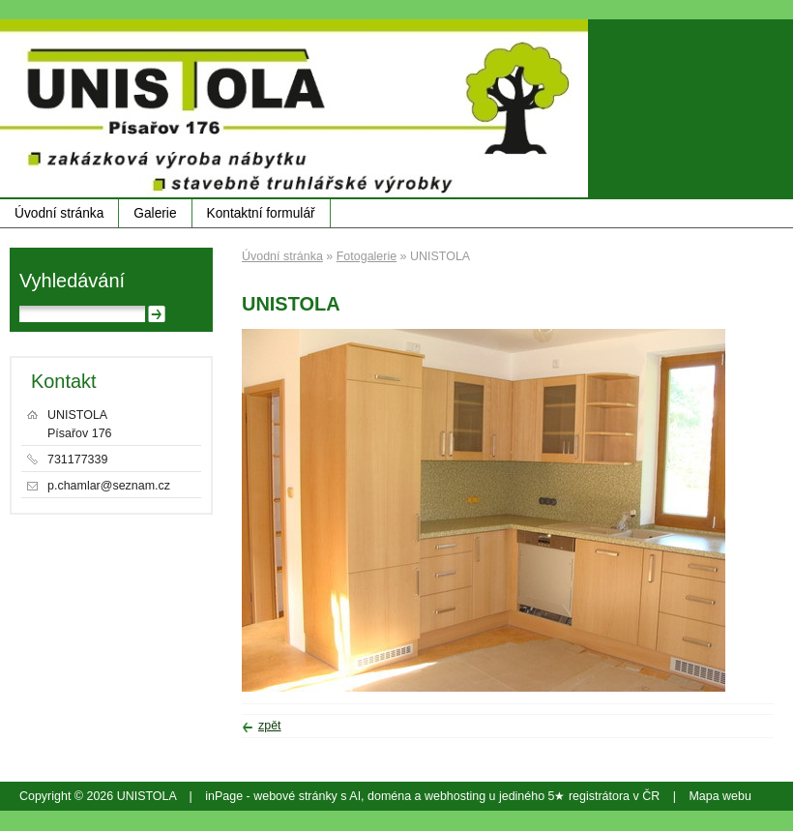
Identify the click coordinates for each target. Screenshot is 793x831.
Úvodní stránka (59, 213)
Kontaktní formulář (261, 213)
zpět (269, 725)
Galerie (154, 213)
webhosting (455, 796)
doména (389, 796)
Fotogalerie (366, 256)
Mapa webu (719, 796)
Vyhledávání (72, 280)
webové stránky (295, 796)
